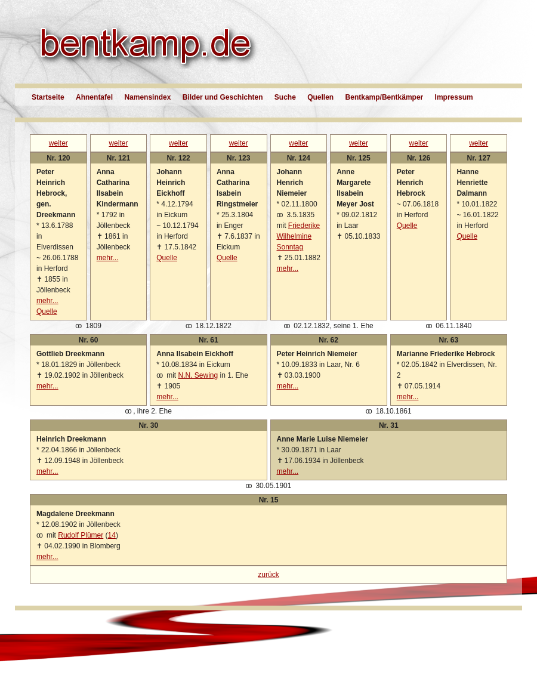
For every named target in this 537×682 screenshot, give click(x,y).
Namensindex (147, 97)
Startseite (48, 97)
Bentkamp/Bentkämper (384, 97)
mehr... (47, 301)
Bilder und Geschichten (223, 97)
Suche (285, 97)
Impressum (454, 97)
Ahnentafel (94, 97)
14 (112, 535)
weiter (58, 143)
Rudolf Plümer (80, 535)
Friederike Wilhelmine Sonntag (298, 236)
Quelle (46, 311)
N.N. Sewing (198, 375)
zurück (268, 574)
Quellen (320, 97)
